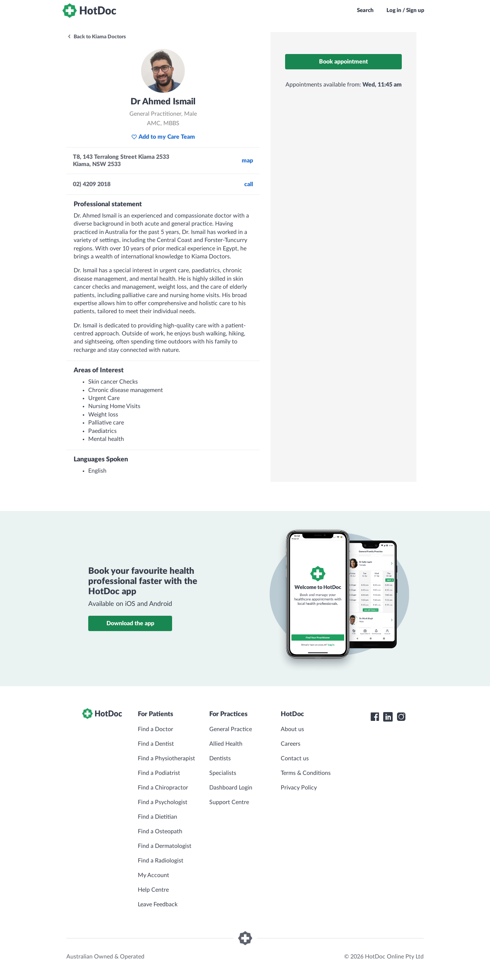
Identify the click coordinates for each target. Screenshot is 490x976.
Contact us (295, 758)
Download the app (130, 623)
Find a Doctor (155, 729)
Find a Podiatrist (159, 773)
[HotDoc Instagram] (401, 717)
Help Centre (153, 890)
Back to (96, 36)
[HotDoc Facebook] (374, 717)
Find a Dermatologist (164, 846)
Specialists (222, 773)
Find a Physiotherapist (166, 758)
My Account (153, 875)
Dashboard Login (230, 788)
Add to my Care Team (163, 137)
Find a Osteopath (160, 831)
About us (292, 729)
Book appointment (343, 62)
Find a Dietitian (157, 817)
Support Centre (229, 802)
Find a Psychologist (162, 802)
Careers (290, 744)
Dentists (220, 758)
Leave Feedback (158, 904)
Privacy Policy (299, 788)
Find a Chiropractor (163, 788)
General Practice (230, 729)
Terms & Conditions (306, 773)
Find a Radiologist (160, 861)
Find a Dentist (156, 744)
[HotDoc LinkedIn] (387, 717)
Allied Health (225, 744)
